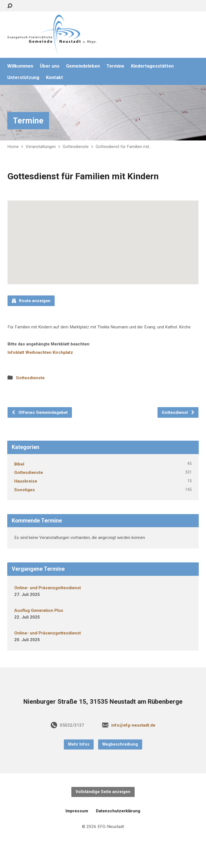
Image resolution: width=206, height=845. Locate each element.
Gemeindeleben (83, 66)
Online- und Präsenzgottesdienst (47, 587)
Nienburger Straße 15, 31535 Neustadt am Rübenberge (103, 701)
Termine (115, 66)
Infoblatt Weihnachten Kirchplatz (40, 352)
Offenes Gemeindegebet (39, 412)
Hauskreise (25, 481)
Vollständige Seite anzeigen (103, 791)
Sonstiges (24, 489)
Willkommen (20, 66)
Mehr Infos (78, 744)
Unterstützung (23, 77)
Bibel (19, 464)
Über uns (49, 66)
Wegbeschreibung (120, 744)
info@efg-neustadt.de (133, 725)
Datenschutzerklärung (118, 810)
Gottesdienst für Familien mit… (124, 146)
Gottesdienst (178, 412)
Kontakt (54, 77)
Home (13, 146)
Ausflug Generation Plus (38, 610)
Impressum (77, 810)
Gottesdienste (76, 146)
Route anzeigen (31, 300)
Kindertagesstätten (152, 66)
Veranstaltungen (41, 146)
